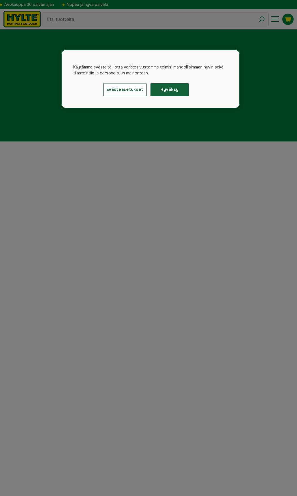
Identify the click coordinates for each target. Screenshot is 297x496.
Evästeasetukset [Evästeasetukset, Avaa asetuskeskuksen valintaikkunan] (125, 89)
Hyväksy (169, 89)
